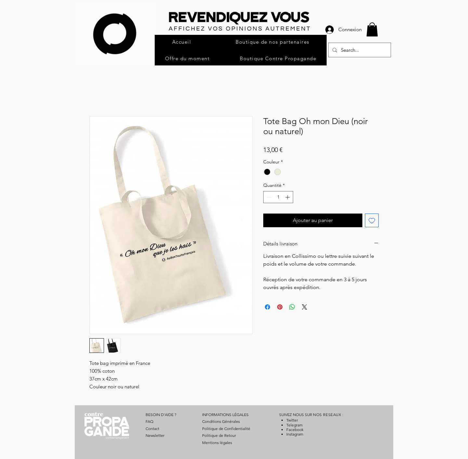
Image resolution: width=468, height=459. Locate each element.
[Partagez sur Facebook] (267, 307)
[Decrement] (268, 197)
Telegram (294, 425)
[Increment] (288, 197)
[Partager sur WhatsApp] (292, 307)
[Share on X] (304, 307)
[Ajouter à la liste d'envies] (372, 220)
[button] (372, 29)
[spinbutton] (278, 197)
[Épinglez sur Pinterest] (280, 307)
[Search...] (359, 50)
